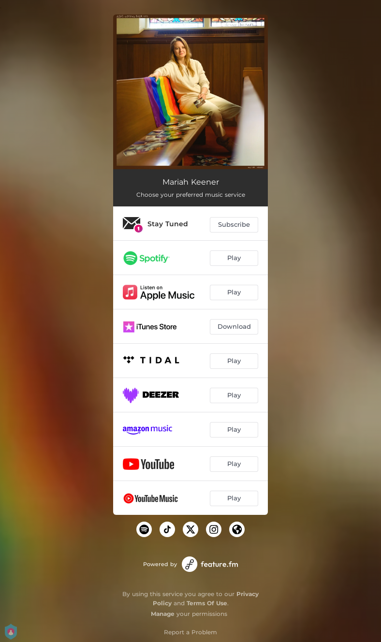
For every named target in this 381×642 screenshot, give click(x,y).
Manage (163, 613)
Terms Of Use (207, 603)
